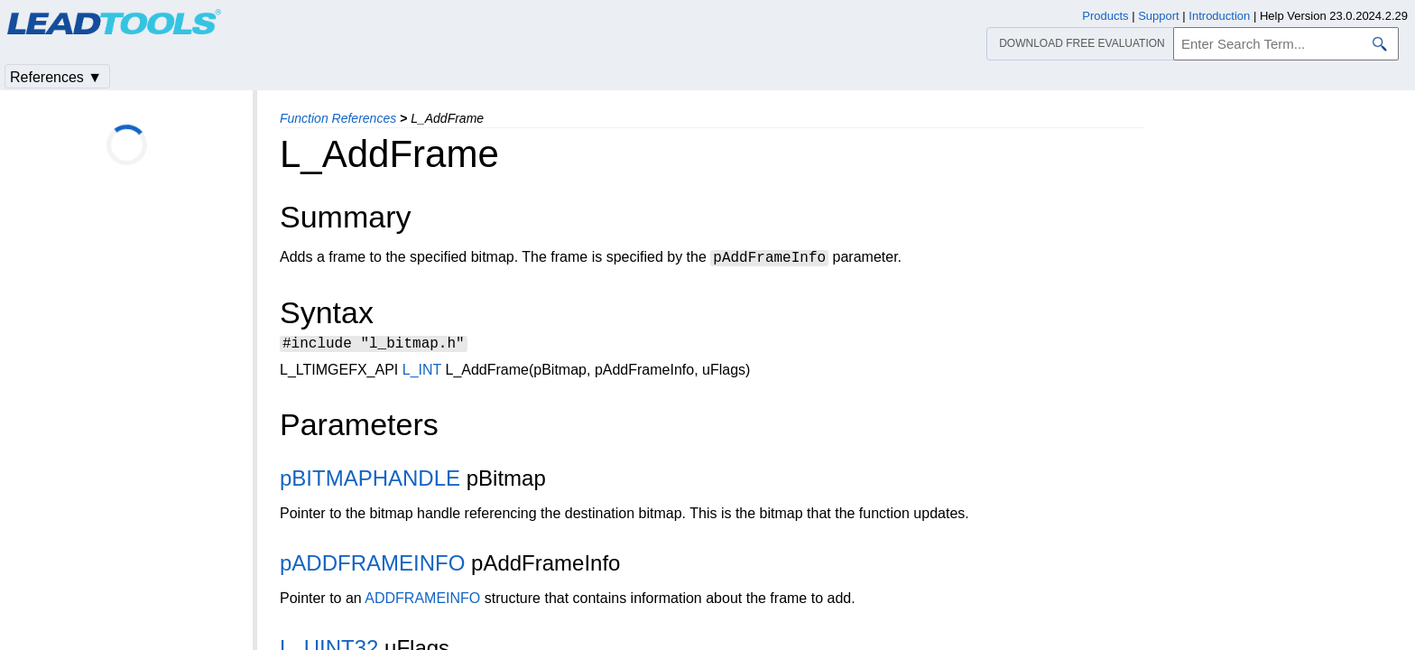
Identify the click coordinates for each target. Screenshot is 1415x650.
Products (1105, 16)
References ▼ (56, 77)
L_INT (421, 372)
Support (1158, 16)
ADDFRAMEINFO (422, 600)
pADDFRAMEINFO (372, 565)
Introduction (1219, 16)
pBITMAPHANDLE (370, 481)
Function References (338, 118)
